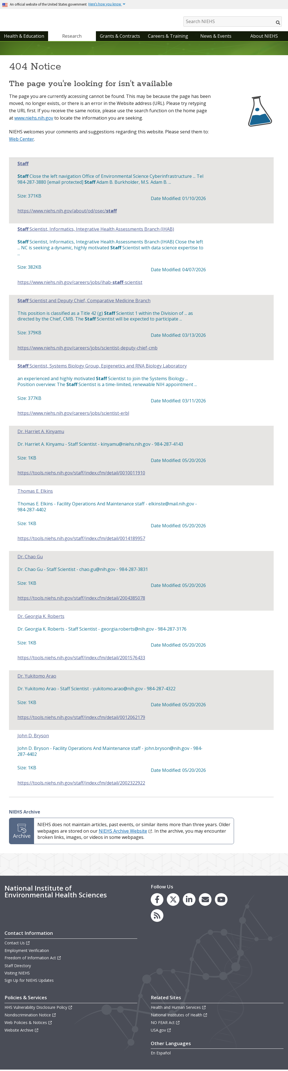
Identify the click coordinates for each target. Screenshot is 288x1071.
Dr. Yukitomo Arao (36, 677)
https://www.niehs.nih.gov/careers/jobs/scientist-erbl (73, 415)
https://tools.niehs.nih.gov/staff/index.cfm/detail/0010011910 (81, 474)
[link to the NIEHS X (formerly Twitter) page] (173, 901)
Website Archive (21, 1031)
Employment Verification (26, 952)
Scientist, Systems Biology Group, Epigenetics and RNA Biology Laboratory (102, 367)
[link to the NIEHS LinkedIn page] (189, 901)
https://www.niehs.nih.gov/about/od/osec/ (67, 212)
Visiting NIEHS (17, 974)
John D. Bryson (33, 737)
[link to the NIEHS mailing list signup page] (205, 901)
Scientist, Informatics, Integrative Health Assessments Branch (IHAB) (95, 231)
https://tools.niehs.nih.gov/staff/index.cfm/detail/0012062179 (81, 719)
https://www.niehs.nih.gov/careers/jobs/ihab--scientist (79, 284)
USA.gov (161, 1031)
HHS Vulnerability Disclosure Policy (38, 1008)
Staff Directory (17, 967)
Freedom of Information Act (32, 959)
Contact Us (17, 944)
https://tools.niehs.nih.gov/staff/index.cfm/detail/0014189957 (81, 540)
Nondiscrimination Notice (30, 1016)
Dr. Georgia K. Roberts (40, 618)
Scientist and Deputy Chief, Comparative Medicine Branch (83, 302)
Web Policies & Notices (28, 1024)
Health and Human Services (178, 1008)
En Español (161, 1054)
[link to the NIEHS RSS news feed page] (157, 917)
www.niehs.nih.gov (33, 119)
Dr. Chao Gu (30, 558)
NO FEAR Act (165, 1024)
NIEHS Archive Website (125, 832)
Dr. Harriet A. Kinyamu (40, 433)
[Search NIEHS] (232, 21)
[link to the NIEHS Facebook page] (157, 901)
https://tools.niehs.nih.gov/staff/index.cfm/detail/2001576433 (81, 659)
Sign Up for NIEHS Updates (29, 981)
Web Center (21, 140)
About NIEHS (264, 37)
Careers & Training (168, 37)
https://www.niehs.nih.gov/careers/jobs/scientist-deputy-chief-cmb (87, 349)
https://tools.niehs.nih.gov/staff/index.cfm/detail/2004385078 (81, 599)
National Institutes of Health (179, 1016)
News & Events (215, 37)
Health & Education (24, 37)
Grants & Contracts (120, 37)
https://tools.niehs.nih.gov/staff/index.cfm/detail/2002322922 (81, 784)
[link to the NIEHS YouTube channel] (221, 901)
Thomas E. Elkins (35, 493)
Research (72, 37)
